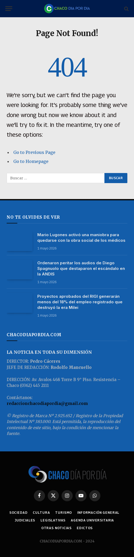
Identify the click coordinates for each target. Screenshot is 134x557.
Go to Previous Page (34, 152)
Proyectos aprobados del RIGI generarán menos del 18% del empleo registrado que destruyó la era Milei (80, 302)
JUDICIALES (25, 520)
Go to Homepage (30, 161)
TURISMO (63, 513)
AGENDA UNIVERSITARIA (92, 520)
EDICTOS (85, 528)
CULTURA (41, 513)
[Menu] (8, 9)
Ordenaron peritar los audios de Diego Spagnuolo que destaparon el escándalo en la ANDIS (81, 268)
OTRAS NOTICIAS (56, 528)
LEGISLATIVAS (53, 520)
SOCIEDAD (18, 513)
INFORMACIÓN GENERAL (98, 513)
